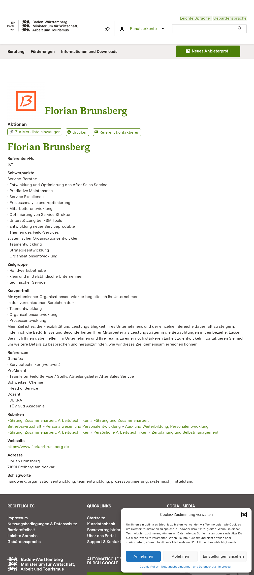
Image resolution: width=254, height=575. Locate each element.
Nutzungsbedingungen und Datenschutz (188, 566)
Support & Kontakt (104, 541)
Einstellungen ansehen (223, 556)
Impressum (225, 566)
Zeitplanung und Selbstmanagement (185, 432)
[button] (244, 514)
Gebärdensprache (230, 18)
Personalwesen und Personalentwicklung (83, 426)
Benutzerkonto (143, 28)
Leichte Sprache (195, 18)
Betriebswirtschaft (24, 426)
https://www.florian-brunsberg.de (38, 446)
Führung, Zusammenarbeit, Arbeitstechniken (48, 420)
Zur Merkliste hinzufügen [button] (38, 131)
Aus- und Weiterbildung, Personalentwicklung (167, 426)
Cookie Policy (149, 566)
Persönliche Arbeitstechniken (120, 432)
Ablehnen (180, 556)
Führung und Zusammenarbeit (121, 420)
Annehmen (143, 556)
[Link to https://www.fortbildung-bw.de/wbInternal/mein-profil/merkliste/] (107, 29)
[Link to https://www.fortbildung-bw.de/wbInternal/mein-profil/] (122, 29)
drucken (80, 132)
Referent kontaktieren (119, 132)
